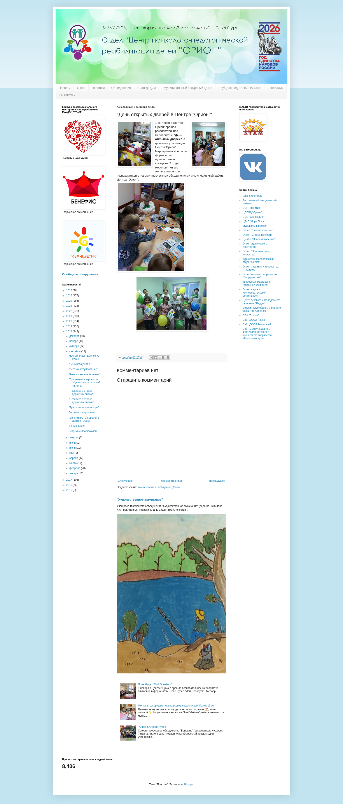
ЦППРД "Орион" (252, 212)
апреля (74, 458)
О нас (81, 88)
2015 (69, 490)
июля (72, 442)
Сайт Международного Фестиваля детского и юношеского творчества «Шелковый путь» (257, 333)
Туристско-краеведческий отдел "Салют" (258, 260)
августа (74, 437)
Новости (64, 88)
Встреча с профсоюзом (83, 431)
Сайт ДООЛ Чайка (254, 319)
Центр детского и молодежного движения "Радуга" (261, 302)
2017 (69, 479)
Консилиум (275, 88)
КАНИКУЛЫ (67, 95)
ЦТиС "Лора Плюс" (254, 221)
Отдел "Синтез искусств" (258, 234)
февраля (75, 468)
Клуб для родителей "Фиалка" (240, 88)
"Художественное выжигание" (140, 499)
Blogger (188, 784)
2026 (69, 290)
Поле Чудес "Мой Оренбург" (155, 684)
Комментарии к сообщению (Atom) (159, 487)
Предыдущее (217, 480)
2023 (69, 305)
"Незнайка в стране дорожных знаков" (81, 392)
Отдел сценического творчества (255, 245)
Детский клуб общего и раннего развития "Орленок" (262, 309)
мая (72, 452)
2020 (69, 321)
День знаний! (77, 425)
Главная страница (171, 480)
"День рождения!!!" (80, 364)
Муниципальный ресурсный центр (188, 88)
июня (72, 447)
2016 (69, 485)
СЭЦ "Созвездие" (253, 216)
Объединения (121, 88)
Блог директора (252, 195)
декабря (74, 336)
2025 (69, 295)
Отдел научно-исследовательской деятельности (254, 292)
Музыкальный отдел (255, 225)
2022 (69, 311)
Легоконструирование (82, 412)
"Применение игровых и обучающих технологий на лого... (84, 382)
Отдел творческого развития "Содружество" (260, 276)
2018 (69, 331)
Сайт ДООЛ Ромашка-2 (257, 324)
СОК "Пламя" (251, 315)
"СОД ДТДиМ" (147, 88)
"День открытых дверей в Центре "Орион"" (84, 419)
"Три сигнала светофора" (84, 407)
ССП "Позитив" (252, 207)
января (74, 473)
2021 (69, 316)
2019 (69, 326)
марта (73, 463)
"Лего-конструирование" (83, 369)
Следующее (125, 480)
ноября (74, 341)
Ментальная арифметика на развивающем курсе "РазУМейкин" (176, 705)
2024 (69, 300)
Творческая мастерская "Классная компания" (257, 283)
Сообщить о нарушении (80, 274)
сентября (75, 351)
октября (74, 346)
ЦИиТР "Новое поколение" (259, 239)
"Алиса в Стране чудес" (152, 726)
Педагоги (98, 88)
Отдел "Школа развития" (258, 230)
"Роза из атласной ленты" (84, 374)
